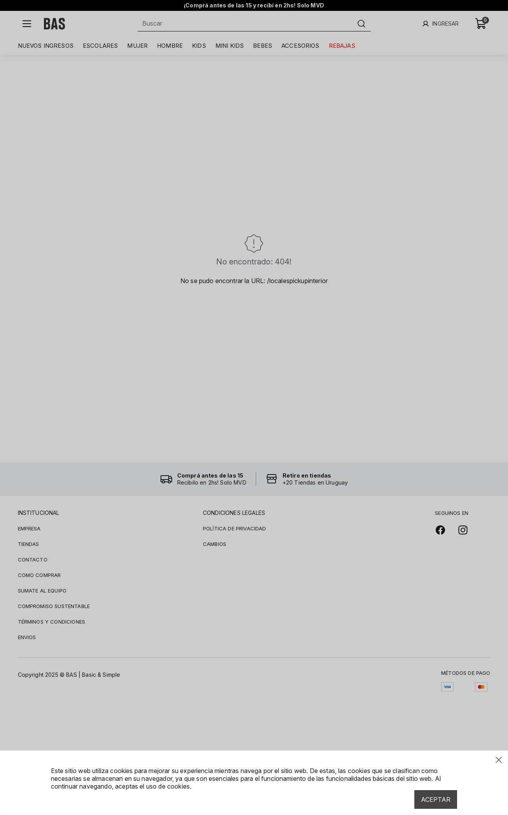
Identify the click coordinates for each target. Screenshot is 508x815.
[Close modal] (498, 760)
